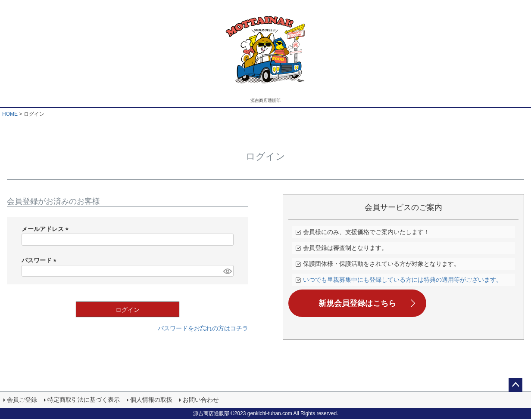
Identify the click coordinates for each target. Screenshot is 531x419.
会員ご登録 (22, 399)
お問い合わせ (201, 399)
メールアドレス (47, 228)
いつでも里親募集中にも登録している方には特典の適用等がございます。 (402, 279)
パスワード (40, 260)
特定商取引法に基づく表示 (83, 399)
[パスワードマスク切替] (227, 271)
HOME (10, 114)
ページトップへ (515, 385)
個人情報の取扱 (151, 399)
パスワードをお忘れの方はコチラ (203, 328)
